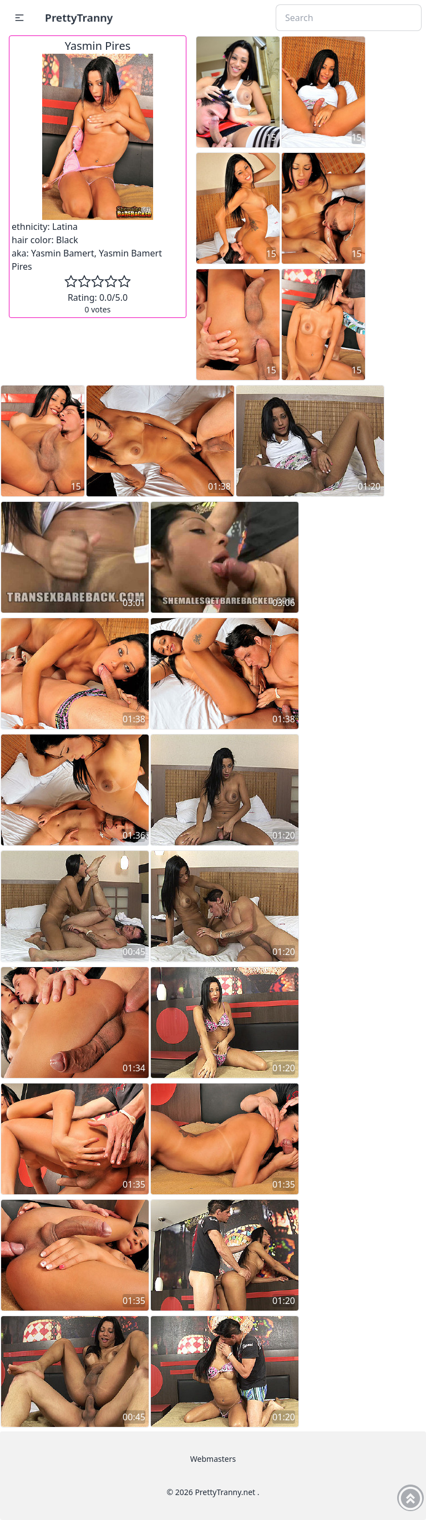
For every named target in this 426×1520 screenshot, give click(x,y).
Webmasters (213, 1459)
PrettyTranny (79, 17)
